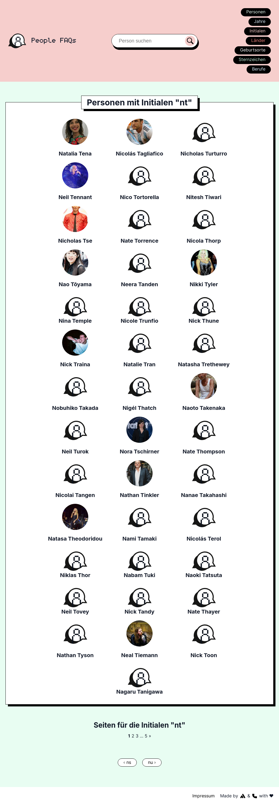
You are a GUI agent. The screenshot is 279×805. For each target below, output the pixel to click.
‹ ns (127, 762)
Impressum (203, 795)
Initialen (257, 30)
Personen (255, 11)
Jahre (259, 21)
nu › (152, 762)
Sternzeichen (251, 59)
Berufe (258, 69)
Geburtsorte (253, 50)
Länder (258, 40)
